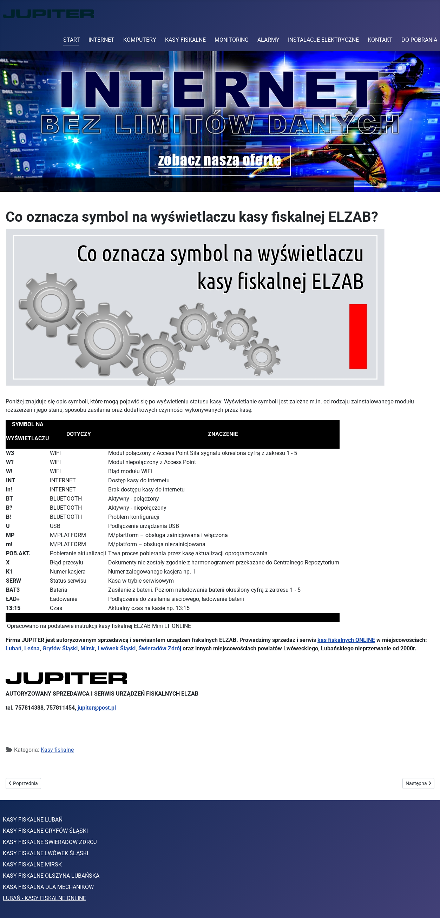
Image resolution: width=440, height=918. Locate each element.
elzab (49, 765)
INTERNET (101, 39)
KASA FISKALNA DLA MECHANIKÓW (48, 887)
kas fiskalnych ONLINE (346, 640)
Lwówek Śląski (117, 648)
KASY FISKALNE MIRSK (32, 864)
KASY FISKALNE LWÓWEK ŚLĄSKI (45, 853)
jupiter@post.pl (97, 707)
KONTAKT (380, 39)
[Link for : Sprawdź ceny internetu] (220, 121)
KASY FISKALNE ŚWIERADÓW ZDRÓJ (50, 842)
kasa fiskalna (22, 765)
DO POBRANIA (419, 39)
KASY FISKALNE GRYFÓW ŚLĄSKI (45, 830)
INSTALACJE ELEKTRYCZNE (323, 39)
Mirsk (87, 648)
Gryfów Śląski (60, 648)
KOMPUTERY (139, 39)
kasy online (75, 765)
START (71, 39)
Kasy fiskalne (57, 749)
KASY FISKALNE (185, 39)
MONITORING (232, 39)
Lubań (13, 648)
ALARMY (268, 39)
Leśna (31, 648)
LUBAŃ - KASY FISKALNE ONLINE (44, 898)
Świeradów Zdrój (159, 648)
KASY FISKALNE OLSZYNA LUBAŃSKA (51, 875)
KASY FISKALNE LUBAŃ (33, 819)
